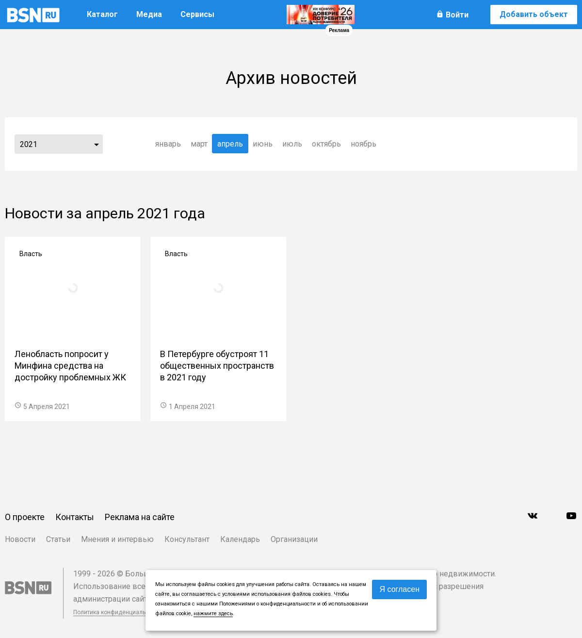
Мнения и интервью (117, 539)
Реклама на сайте (140, 517)
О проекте (25, 517)
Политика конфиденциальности (117, 612)
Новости (20, 539)
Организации (294, 539)
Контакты (74, 517)
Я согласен (399, 589)
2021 (28, 144)
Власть (30, 254)
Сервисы (197, 14)
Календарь (240, 539)
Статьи (58, 539)
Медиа (149, 14)
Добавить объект (534, 14)
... (96, 144)
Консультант (187, 539)
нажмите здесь (213, 613)
